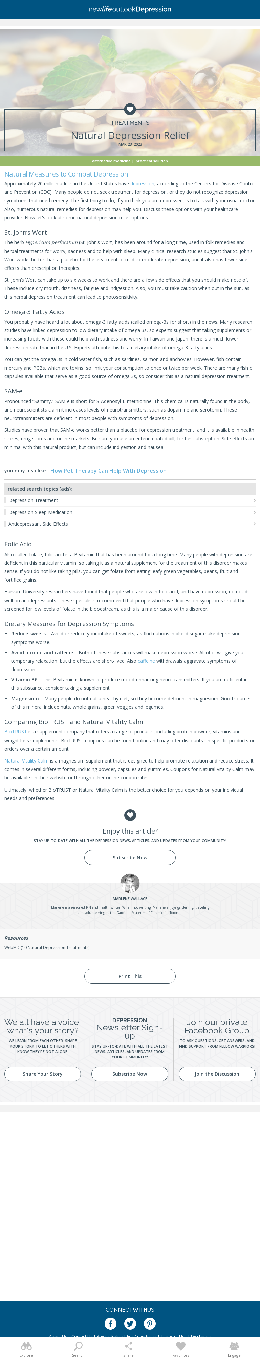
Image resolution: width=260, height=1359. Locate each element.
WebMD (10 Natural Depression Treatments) (46, 948)
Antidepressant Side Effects (38, 524)
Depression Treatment (33, 500)
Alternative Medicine (111, 160)
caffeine (146, 661)
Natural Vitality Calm (26, 760)
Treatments (130, 123)
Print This (130, 976)
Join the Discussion (217, 1074)
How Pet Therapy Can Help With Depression (108, 470)
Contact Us (81, 1336)
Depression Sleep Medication (40, 512)
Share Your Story (43, 1074)
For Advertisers (141, 1336)
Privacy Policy (110, 1336)
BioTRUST (15, 731)
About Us (58, 1336)
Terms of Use (174, 1336)
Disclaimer (201, 1336)
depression (142, 183)
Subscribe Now (130, 857)
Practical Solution (152, 160)
